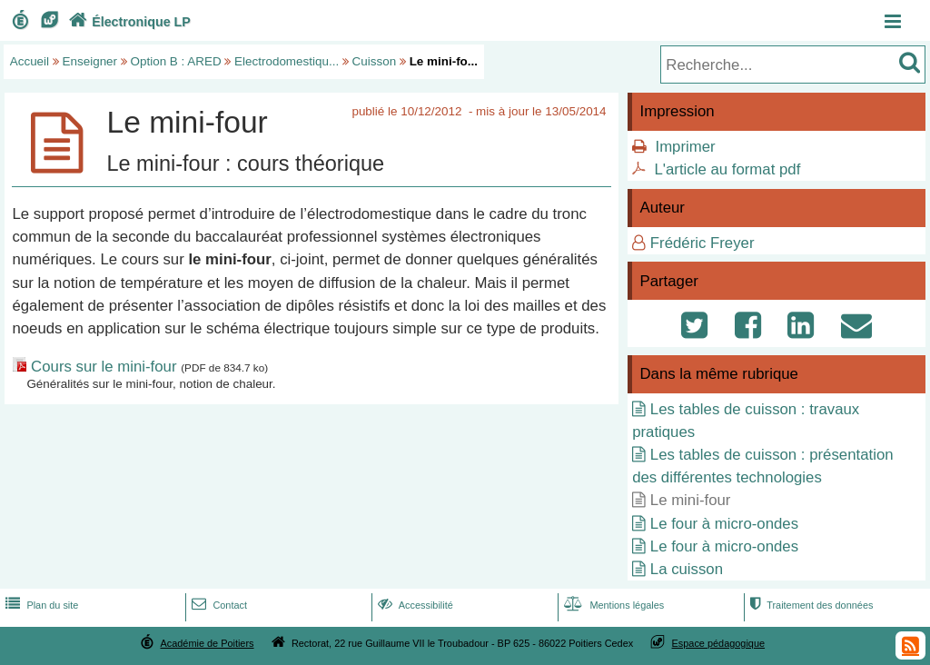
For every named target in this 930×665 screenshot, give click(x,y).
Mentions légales (612, 605)
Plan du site (40, 605)
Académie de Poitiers (206, 643)
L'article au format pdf (727, 169)
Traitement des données (810, 605)
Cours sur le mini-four (103, 366)
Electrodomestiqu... (286, 61)
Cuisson (374, 61)
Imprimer (685, 146)
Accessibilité (413, 605)
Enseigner (90, 61)
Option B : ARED (176, 61)
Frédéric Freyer (702, 243)
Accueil (29, 61)
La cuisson (686, 569)
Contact (217, 605)
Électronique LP (127, 22)
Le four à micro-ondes (724, 523)
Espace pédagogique (719, 643)
